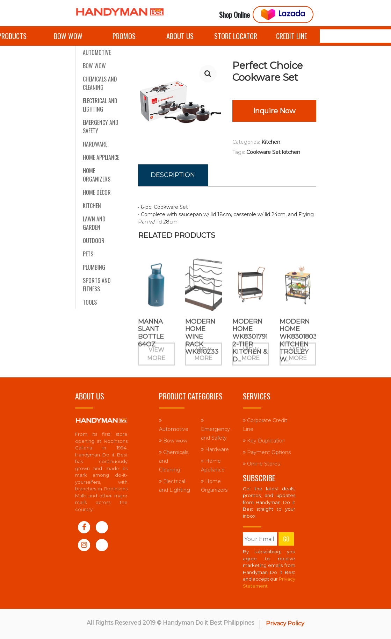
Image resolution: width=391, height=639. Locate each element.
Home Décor (97, 192)
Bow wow (68, 36)
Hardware (95, 144)
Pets (88, 254)
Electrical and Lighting (100, 105)
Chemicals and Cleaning (100, 83)
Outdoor (93, 240)
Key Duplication (264, 441)
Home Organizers (96, 174)
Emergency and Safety (215, 429)
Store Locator (235, 36)
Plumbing (94, 267)
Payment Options (267, 452)
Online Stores (261, 464)
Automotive (97, 52)
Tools (90, 302)
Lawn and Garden (94, 223)
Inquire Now (274, 111)
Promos (124, 36)
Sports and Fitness (97, 284)
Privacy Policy (285, 623)
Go (286, 539)
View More (156, 357)
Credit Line (291, 36)
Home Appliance (101, 157)
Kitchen (92, 205)
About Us (180, 36)
